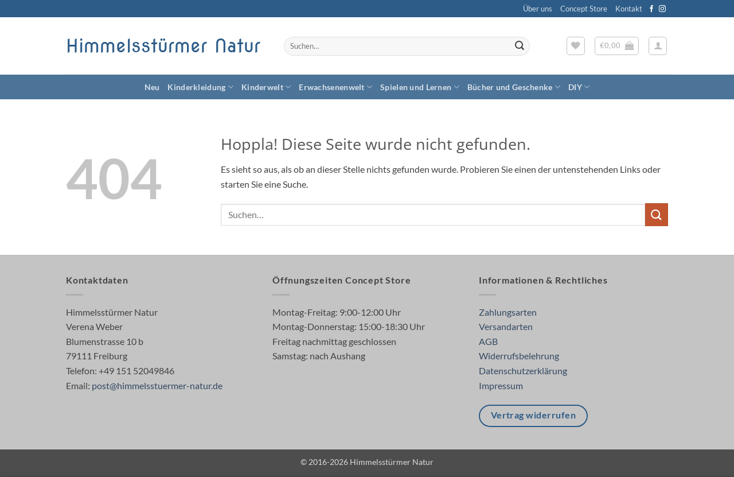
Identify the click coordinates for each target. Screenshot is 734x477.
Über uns (537, 8)
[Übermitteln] (519, 46)
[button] (617, 46)
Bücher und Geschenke (513, 87)
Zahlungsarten (508, 312)
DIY (578, 87)
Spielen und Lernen (419, 87)
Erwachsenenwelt (335, 87)
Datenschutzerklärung (523, 370)
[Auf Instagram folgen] (662, 9)
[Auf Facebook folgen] (651, 9)
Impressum (501, 385)
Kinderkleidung (200, 87)
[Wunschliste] (576, 46)
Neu (152, 87)
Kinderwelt (266, 87)
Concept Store (583, 8)
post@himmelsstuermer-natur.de (157, 385)
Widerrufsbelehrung (519, 355)
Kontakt (628, 8)
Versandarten (506, 326)
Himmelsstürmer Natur (163, 46)
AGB (488, 341)
